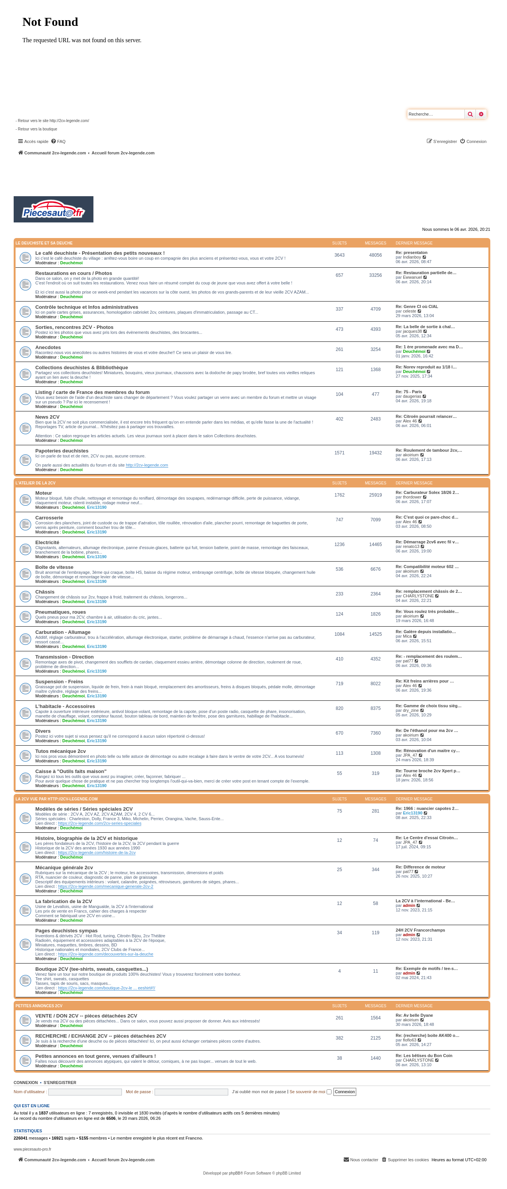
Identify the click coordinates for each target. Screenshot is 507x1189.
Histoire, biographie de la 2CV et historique (86, 838)
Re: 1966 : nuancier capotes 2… (427, 808)
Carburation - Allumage (62, 632)
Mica (407, 636)
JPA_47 (410, 755)
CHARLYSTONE (418, 596)
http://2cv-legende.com (147, 465)
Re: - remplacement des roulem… (429, 656)
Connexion (26, 1082)
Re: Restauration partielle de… (426, 272)
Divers (43, 731)
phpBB (234, 1173)
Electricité (47, 542)
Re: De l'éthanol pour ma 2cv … (427, 730)
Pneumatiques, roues (60, 612)
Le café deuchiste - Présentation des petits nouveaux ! (100, 253)
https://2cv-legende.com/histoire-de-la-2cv (97, 852)
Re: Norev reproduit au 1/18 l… (426, 367)
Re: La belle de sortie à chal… (425, 326)
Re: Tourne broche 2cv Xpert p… (428, 770)
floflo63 (409, 1040)
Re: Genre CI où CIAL (417, 306)
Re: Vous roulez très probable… (427, 611)
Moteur (43, 493)
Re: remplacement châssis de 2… (429, 591)
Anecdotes (48, 347)
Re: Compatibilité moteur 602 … (427, 566)
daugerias (412, 396)
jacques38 (412, 331)
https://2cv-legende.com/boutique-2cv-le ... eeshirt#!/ (106, 988)
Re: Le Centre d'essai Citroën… (427, 837)
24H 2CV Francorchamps (420, 930)
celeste (409, 311)
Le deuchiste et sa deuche (44, 243)
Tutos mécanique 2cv (60, 751)
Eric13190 (96, 507)
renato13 (411, 546)
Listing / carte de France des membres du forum (92, 392)
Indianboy (412, 257)
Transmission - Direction (64, 657)
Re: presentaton (412, 252)
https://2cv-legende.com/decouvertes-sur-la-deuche (105, 954)
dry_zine (411, 710)
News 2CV (47, 417)
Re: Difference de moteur (420, 867)
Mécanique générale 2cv (64, 867)
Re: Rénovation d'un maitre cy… (428, 750)
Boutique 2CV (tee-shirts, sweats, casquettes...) (91, 969)
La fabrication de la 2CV (63, 901)
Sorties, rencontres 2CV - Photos (74, 327)
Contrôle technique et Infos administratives (86, 307)
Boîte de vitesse (54, 567)
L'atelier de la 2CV (35, 483)
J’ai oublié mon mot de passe (259, 1091)
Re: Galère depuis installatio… (426, 631)
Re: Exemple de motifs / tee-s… (427, 968)
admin (409, 905)
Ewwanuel (412, 277)
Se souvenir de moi (310, 1091)
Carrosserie (49, 518)
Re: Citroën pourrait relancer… (426, 416)
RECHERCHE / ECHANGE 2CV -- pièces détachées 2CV (100, 1036)
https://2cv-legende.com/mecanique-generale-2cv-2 (105, 886)
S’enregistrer (60, 1082)
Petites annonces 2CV (39, 1006)
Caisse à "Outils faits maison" (71, 771)
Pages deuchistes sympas (66, 930)
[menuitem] (58, 141)
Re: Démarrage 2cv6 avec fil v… (427, 542)
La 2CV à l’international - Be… (425, 900)
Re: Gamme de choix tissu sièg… (429, 705)
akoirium (411, 454)
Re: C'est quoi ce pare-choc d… (427, 517)
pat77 (408, 661)
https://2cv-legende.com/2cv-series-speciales (99, 823)
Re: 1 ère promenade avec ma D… (429, 346)
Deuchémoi (71, 262)
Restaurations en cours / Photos (73, 273)
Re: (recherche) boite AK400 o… (428, 1035)
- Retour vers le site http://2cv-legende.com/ (52, 121)
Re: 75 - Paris (409, 391)
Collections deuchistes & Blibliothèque (81, 367)
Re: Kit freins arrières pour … (425, 681)
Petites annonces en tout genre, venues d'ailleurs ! (95, 1056)
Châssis (45, 592)
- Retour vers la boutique (36, 129)
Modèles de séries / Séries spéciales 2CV (84, 809)
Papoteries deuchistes (61, 451)
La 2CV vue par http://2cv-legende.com (57, 799)
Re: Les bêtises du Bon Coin (424, 1055)
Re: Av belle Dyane (414, 1015)
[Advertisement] (203, 177)
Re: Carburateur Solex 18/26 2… (427, 492)
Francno (193, 1138)
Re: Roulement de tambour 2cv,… (429, 450)
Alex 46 (410, 421)
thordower (412, 497)
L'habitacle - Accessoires (65, 706)
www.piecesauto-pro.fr (32, 1149)
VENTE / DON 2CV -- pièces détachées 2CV (86, 1016)
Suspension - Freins (59, 681)
